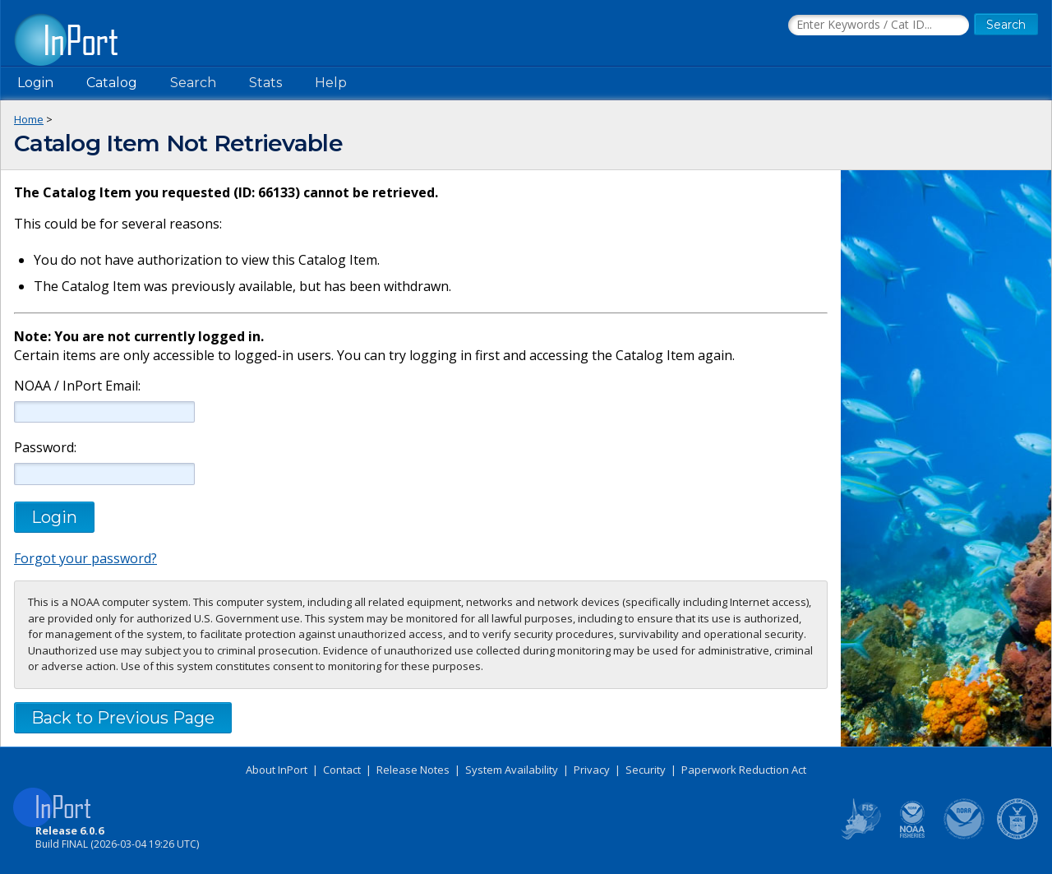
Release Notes (413, 769)
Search (193, 82)
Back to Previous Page (123, 718)
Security (645, 769)
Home (29, 119)
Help (331, 82)
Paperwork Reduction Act (743, 769)
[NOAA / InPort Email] (104, 412)
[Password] (104, 473)
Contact (342, 769)
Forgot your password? (85, 558)
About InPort (276, 769)
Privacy (592, 769)
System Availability (511, 769)
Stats (265, 82)
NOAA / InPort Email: (75, 386)
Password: (45, 447)
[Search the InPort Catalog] (878, 25)
